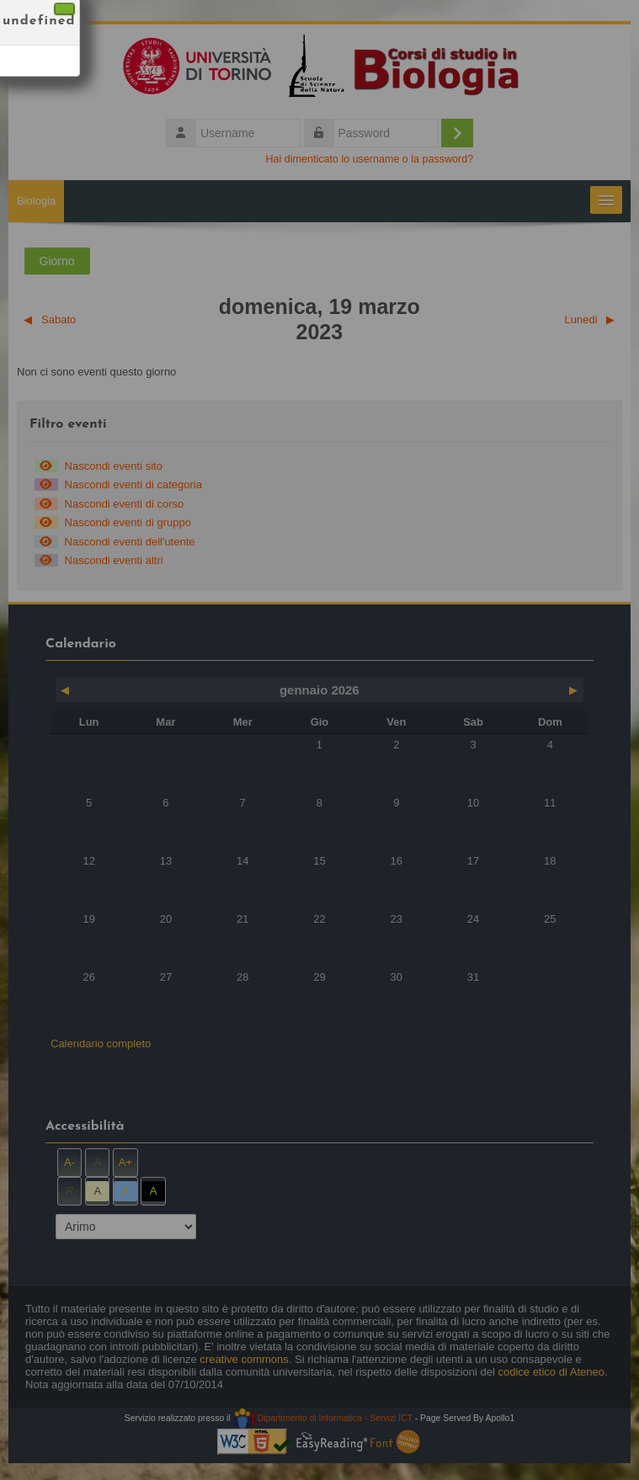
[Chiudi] (64, 9)
